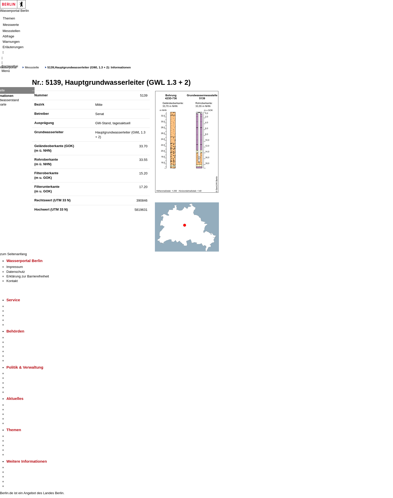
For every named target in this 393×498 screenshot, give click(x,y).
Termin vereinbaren (20, 311)
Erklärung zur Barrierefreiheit (27, 276)
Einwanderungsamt (20, 360)
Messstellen (11, 31)
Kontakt (12, 281)
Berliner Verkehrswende (24, 441)
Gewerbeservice (18, 325)
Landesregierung (18, 373)
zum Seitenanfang (13, 254)
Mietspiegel (14, 450)
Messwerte (11, 25)
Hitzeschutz (15, 423)
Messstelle (32, 67)
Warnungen (11, 42)
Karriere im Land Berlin (23, 378)
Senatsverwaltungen (21, 342)
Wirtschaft (13, 477)
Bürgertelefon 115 (19, 315)
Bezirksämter (16, 347)
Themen (9, 18)
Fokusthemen (16, 436)
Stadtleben (14, 481)
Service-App (15, 306)
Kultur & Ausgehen (20, 467)
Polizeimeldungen (19, 409)
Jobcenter (13, 356)
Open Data (14, 387)
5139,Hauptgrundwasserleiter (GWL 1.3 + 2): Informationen (89, 67)
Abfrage (8, 36)
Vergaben (13, 392)
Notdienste (14, 320)
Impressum (14, 267)
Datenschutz (15, 272)
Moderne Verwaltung (21, 445)
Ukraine (12, 419)
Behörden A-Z (16, 337)
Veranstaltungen (18, 414)
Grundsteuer (15, 455)
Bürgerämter (15, 351)
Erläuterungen (13, 47)
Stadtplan (13, 486)
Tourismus (14, 472)
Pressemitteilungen (20, 405)
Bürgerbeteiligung (19, 383)
